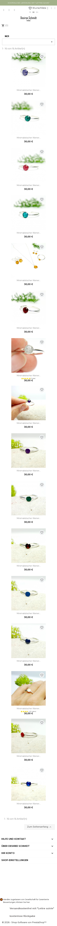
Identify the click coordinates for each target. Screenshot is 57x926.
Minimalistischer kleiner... (28, 90)
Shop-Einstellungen (14, 860)
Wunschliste (37, 8)
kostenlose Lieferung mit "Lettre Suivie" (29, 3)
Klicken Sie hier (23, 902)
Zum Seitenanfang (39, 827)
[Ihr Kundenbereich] (47, 8)
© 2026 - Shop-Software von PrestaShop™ (24, 922)
